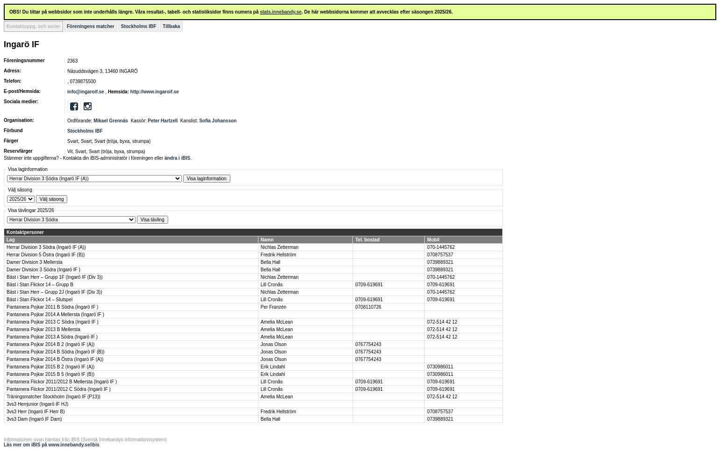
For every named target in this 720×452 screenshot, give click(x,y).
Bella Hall (270, 262)
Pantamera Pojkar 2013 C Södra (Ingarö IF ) (53, 322)
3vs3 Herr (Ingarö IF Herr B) (35, 411)
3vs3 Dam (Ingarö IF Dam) (34, 419)
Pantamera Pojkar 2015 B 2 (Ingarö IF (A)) (50, 366)
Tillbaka (171, 26)
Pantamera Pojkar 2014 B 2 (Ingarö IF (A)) (50, 344)
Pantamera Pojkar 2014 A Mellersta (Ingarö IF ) (55, 314)
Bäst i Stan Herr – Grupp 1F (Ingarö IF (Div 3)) (55, 277)
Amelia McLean (277, 322)
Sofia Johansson (217, 120)
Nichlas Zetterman (280, 247)
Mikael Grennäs (110, 120)
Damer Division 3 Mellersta (34, 262)
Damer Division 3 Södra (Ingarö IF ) (43, 269)
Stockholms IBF (139, 26)
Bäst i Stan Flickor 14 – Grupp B (40, 284)
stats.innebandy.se (280, 11)
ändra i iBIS (177, 158)
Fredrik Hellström (278, 254)
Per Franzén (273, 307)
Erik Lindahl (273, 366)
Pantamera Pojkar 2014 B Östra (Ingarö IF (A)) (55, 359)
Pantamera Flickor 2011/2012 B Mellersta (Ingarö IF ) (62, 381)
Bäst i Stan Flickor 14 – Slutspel (39, 299)
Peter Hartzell (163, 120)
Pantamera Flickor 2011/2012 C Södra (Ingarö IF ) (59, 389)
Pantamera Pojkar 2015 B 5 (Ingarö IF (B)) (50, 374)
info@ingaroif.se (85, 91)
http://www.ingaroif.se (154, 91)
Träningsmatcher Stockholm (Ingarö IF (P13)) (53, 396)
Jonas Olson (274, 344)
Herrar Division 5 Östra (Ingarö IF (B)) (46, 254)
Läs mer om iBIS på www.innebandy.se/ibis (52, 444)
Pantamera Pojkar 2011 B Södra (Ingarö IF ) (52, 307)
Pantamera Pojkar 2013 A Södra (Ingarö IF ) (52, 336)
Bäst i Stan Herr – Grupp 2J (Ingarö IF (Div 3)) (54, 292)
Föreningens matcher (90, 26)
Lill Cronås (272, 284)
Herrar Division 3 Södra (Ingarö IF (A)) (46, 247)
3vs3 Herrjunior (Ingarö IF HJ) (37, 404)
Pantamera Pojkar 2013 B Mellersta (43, 329)
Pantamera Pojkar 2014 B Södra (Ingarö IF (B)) (56, 351)
